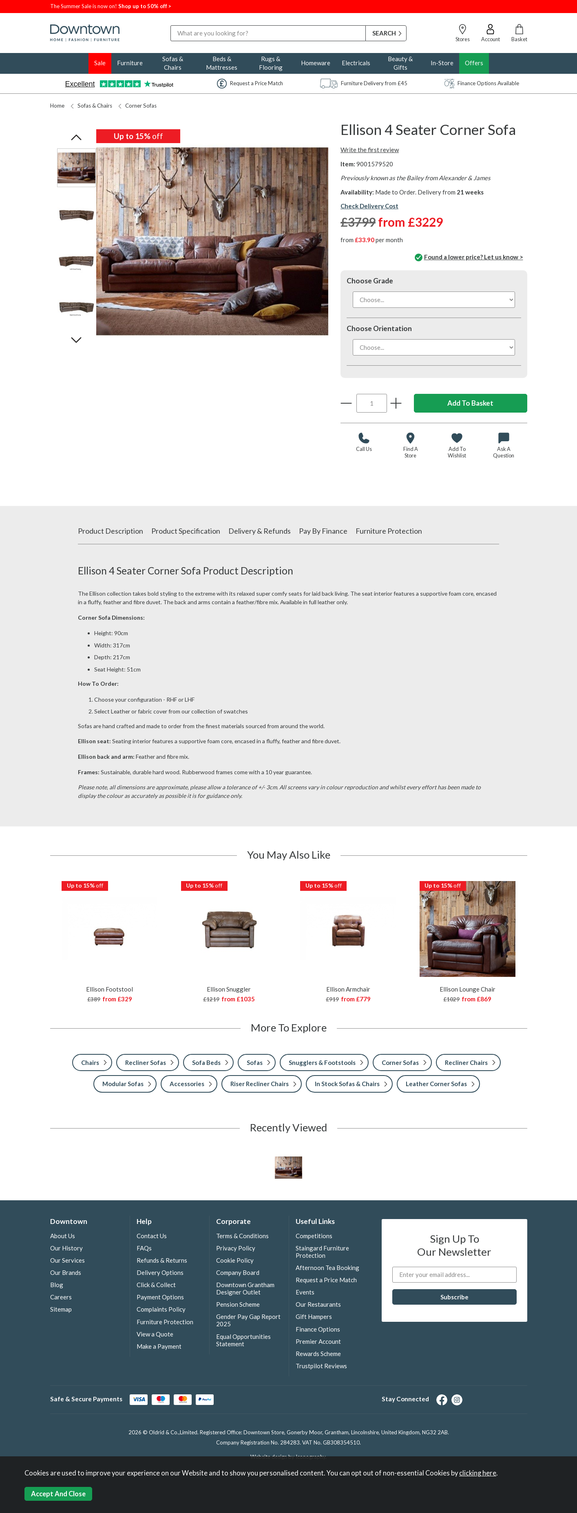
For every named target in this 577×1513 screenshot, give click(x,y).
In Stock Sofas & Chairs (347, 1083)
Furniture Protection (389, 530)
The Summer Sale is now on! (84, 6)
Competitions (314, 1235)
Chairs (90, 1062)
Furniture (130, 62)
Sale (100, 62)
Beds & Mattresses (221, 63)
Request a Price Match (326, 1279)
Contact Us (152, 1235)
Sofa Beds (206, 1062)
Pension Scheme (238, 1304)
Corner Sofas (137, 105)
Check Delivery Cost (369, 206)
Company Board (237, 1272)
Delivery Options (160, 1272)
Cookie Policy (235, 1260)
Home (57, 105)
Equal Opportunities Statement (243, 1340)
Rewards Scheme (318, 1353)
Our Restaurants (318, 1304)
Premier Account (318, 1341)
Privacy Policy (235, 1248)
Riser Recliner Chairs (259, 1083)
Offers (474, 62)
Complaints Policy (161, 1309)
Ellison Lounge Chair (467, 989)
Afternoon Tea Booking (327, 1267)
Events (305, 1292)
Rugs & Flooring (271, 63)
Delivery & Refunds (259, 530)
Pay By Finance (323, 530)
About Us (62, 1235)
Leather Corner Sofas (436, 1083)
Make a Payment (159, 1346)
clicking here (477, 1473)
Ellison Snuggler (229, 989)
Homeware (315, 62)
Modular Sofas (123, 1083)
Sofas (255, 1062)
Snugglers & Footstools (322, 1062)
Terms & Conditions (242, 1235)
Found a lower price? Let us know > (469, 257)
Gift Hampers (314, 1316)
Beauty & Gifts (400, 63)
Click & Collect (156, 1284)
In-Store (442, 62)
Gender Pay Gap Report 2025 (248, 1320)
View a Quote (155, 1334)
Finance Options (318, 1329)
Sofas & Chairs (172, 63)
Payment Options (160, 1297)
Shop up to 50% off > (144, 6)
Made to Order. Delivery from (429, 192)
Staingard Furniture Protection (322, 1251)
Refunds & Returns (162, 1260)
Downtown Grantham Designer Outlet (245, 1288)
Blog (56, 1284)
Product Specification (185, 530)
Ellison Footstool (109, 989)
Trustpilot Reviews (321, 1365)
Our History (66, 1248)
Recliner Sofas (145, 1062)
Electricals (356, 62)
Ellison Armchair (348, 989)
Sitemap (61, 1309)
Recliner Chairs (466, 1062)
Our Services (67, 1260)
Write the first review (369, 149)
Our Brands (65, 1272)
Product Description (110, 530)
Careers (61, 1297)
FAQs (144, 1248)
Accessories (187, 1083)
